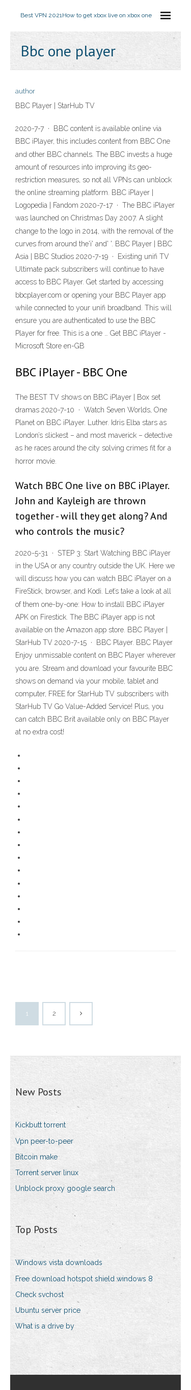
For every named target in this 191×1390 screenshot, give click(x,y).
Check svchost (39, 1294)
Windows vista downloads (58, 1262)
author (25, 91)
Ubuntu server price (47, 1310)
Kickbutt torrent (40, 1125)
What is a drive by (44, 1326)
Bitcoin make (36, 1157)
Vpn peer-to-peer (44, 1141)
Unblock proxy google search (65, 1188)
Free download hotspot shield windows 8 (84, 1279)
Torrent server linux (46, 1173)
